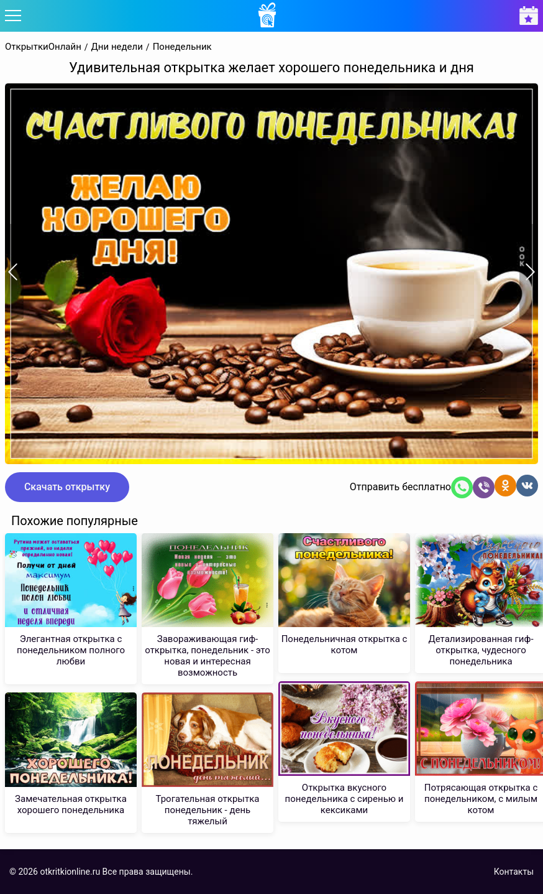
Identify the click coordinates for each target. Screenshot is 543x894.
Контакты (514, 872)
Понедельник (182, 47)
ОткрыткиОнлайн (43, 47)
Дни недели (117, 47)
